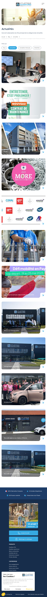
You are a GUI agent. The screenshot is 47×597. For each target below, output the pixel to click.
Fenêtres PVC (12, 547)
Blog (9, 36)
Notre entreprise (7, 594)
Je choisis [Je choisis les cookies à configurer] (18, 589)
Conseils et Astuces (25, 48)
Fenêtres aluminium (14, 549)
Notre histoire (12, 570)
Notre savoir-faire (14, 568)
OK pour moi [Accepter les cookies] (29, 589)
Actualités (15, 36)
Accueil (3, 36)
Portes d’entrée (13, 557)
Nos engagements (14, 564)
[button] (3, 594)
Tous (4, 48)
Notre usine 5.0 (13, 566)
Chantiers (37, 48)
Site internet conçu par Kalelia (36, 594)
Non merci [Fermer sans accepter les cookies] (7, 589)
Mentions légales (19, 594)
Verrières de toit (13, 553)
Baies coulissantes (14, 551)
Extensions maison (14, 555)
